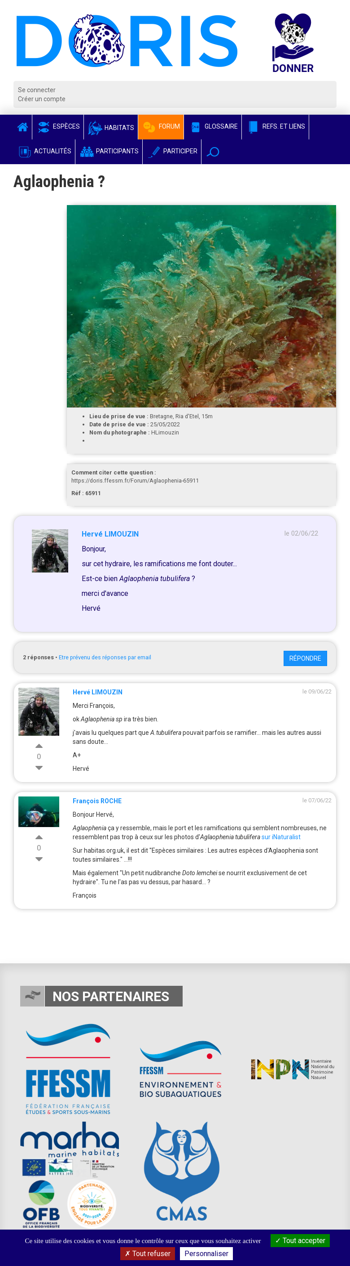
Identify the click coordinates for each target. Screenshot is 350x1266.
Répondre (305, 658)
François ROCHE (97, 801)
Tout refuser (148, 1253)
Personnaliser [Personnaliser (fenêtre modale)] (206, 1253)
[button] (212, 151)
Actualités (44, 151)
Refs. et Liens (275, 126)
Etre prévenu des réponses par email (105, 657)
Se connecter (37, 90)
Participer (171, 151)
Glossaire (213, 126)
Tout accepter (300, 1240)
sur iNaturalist (281, 837)
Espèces (58, 126)
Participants (109, 151)
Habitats (111, 127)
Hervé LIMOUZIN (110, 534)
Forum (161, 126)
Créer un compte (42, 99)
